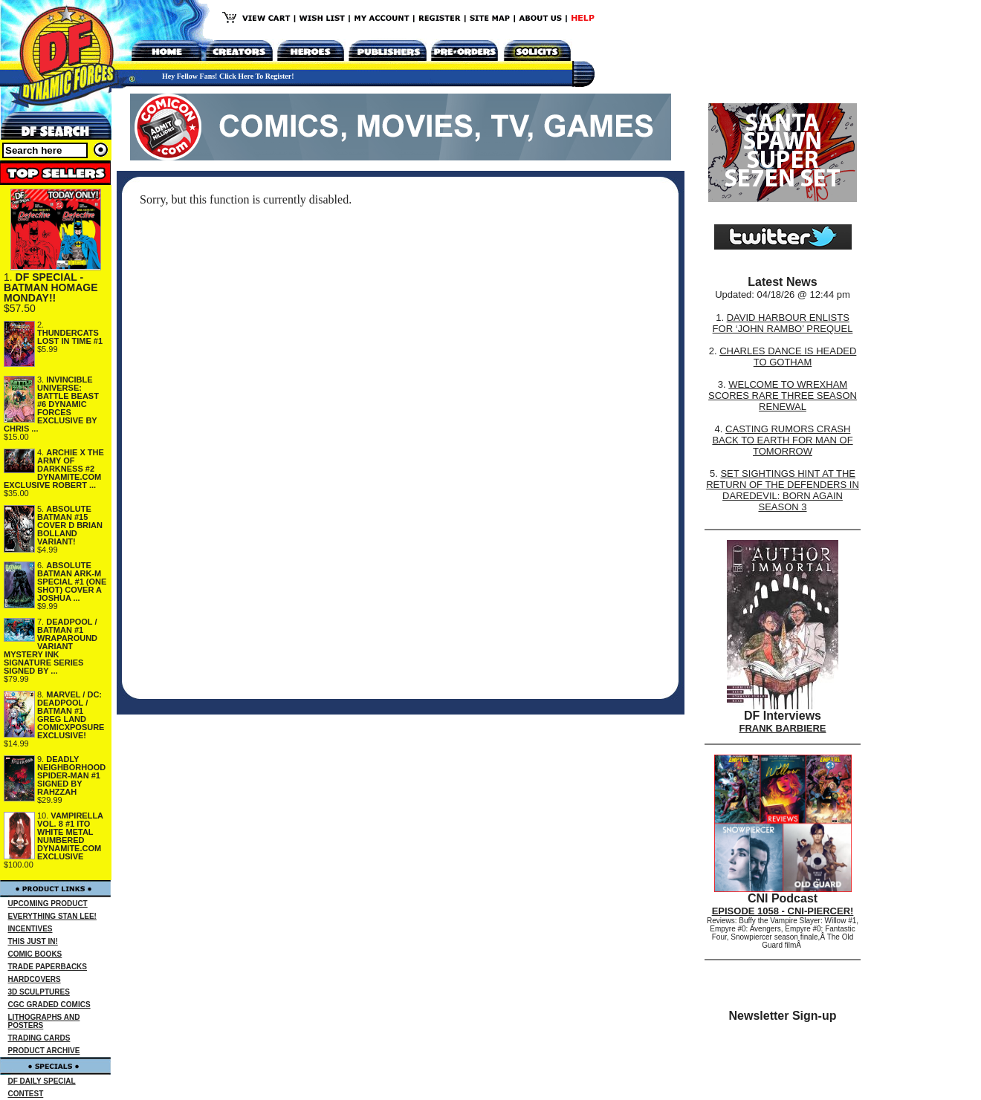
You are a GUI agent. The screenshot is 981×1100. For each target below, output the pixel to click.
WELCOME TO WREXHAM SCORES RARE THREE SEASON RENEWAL (782, 395)
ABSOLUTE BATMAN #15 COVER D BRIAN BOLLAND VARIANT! (70, 525)
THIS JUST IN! (33, 941)
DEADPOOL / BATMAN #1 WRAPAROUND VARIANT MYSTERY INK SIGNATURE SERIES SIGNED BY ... (50, 646)
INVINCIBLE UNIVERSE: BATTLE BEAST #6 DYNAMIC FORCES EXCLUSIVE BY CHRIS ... (51, 404)
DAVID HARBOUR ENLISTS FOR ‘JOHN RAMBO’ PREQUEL (783, 323)
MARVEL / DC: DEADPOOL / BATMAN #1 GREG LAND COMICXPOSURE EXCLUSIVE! (70, 715)
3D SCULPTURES (39, 992)
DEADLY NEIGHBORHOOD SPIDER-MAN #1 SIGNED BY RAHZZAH (71, 775)
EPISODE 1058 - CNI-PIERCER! (783, 911)
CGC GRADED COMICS (49, 1004)
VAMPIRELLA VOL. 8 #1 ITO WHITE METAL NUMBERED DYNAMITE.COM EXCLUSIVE (70, 836)
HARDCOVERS (34, 979)
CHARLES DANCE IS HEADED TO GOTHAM (787, 356)
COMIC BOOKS (35, 954)
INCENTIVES (30, 929)
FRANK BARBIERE (782, 728)
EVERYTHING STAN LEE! (52, 916)
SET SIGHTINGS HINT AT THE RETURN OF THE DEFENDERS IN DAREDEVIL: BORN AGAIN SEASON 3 (782, 490)
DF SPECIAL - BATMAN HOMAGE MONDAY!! (51, 287)
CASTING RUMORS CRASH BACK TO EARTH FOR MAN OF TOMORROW (782, 440)
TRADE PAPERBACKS (48, 967)
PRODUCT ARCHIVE (44, 1051)
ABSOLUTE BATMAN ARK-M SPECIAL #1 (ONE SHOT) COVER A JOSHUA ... (71, 581)
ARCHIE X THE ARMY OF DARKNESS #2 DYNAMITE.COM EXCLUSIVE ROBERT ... (54, 468)
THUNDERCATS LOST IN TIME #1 (70, 336)
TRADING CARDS (39, 1038)
